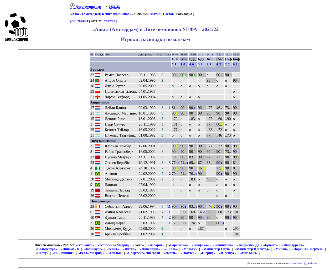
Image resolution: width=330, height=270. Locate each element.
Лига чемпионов (85, 6)
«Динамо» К (70, 249)
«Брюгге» (270, 245)
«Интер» (129, 249)
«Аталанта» (85, 245)
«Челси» (170, 253)
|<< (72, 21)
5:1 (174, 64)
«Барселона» (178, 245)
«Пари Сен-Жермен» (307, 249)
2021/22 (114, 6)
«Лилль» (171, 249)
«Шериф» (207, 253)
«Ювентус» (227, 253)
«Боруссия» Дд (248, 245)
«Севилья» (114, 253)
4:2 (218, 64)
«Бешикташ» (223, 245)
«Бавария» (156, 245)
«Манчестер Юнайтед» (252, 249)
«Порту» (41, 253)
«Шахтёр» (188, 253)
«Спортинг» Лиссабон (143, 253)
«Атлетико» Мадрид (113, 245)
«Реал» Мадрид (90, 253)
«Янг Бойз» (248, 253)
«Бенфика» (200, 245)
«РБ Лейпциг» (63, 253)
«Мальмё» (190, 249)
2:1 (209, 64)
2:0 (183, 64)
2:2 (227, 64)
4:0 (191, 64)
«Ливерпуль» (150, 249)
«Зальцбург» (93, 249)
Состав (168, 14)
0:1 (235, 64)
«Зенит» (113, 249)
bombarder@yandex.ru (304, 263)
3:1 (200, 64)
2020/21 (82, 21)
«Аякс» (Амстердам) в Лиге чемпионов (99, 14)
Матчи (155, 14)
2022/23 (109, 21)
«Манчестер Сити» (216, 249)
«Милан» (281, 249)
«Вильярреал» (293, 245)
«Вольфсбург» (46, 249)
